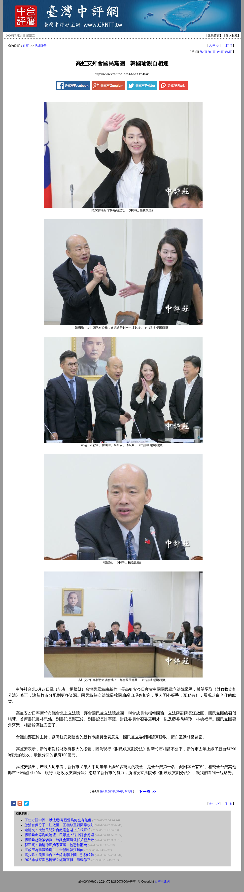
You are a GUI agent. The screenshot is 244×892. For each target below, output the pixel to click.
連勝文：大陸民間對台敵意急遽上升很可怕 (58, 830)
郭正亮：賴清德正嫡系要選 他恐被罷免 (56, 845)
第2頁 (203, 52)
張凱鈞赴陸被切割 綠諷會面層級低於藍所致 (59, 840)
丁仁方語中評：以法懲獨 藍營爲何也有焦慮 (58, 820)
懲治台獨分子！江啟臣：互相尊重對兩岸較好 (59, 825)
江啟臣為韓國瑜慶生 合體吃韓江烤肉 (54, 850)
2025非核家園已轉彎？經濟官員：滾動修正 (58, 860)
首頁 (26, 45)
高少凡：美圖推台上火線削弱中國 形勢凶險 (59, 855)
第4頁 (220, 52)
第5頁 (228, 52)
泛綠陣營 (40, 45)
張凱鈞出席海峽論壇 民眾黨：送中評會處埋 (59, 835)
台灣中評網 (162, 881)
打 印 (229, 45)
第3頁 (211, 52)
